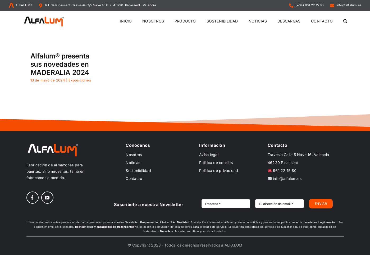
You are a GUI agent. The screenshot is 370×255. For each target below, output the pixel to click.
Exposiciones (79, 80)
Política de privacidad (218, 170)
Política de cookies (216, 162)
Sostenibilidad (138, 170)
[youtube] (47, 198)
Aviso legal (208, 154)
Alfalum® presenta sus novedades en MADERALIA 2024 (59, 64)
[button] (345, 21)
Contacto (134, 178)
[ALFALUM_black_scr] (44, 17)
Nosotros (134, 154)
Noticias (133, 162)
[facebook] (32, 198)
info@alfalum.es (285, 178)
